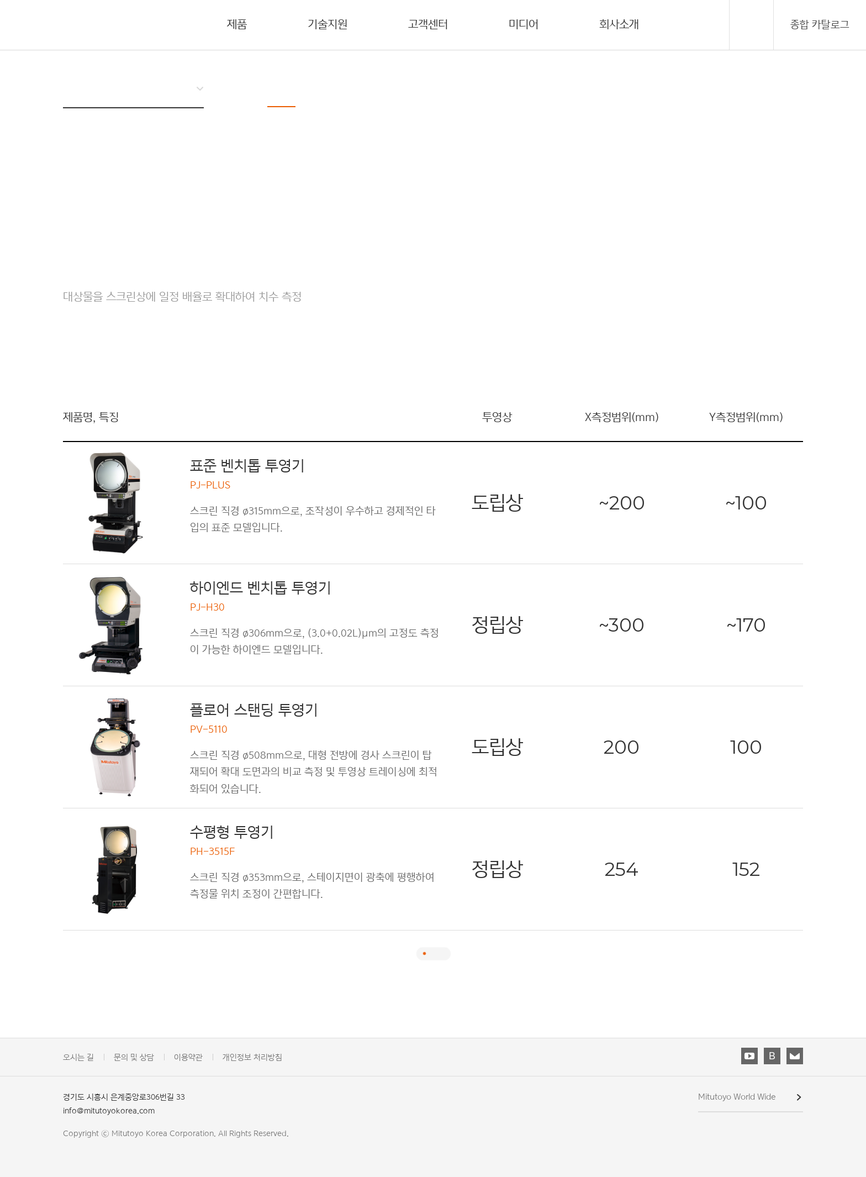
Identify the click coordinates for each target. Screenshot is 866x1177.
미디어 (523, 24)
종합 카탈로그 (819, 24)
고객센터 (428, 24)
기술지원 (327, 24)
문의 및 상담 (134, 1057)
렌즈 (387, 86)
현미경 (337, 86)
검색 (751, 25)
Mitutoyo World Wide (737, 1097)
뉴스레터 (794, 1056)
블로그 (772, 1056)
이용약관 (188, 1057)
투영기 (281, 86)
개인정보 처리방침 (252, 1057)
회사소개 (619, 24)
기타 (433, 86)
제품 (237, 24)
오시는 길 (78, 1057)
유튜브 (749, 1056)
